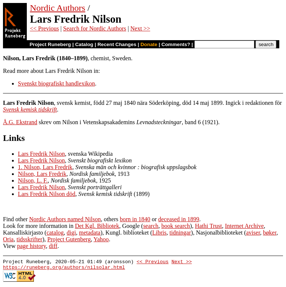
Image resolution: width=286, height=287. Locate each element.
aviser (253, 232)
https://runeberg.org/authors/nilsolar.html (64, 269)
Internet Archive (244, 226)
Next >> (140, 28)
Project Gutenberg (69, 239)
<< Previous (44, 28)
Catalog (84, 44)
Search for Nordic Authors (94, 28)
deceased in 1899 (178, 219)
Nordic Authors (57, 8)
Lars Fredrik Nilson (41, 154)
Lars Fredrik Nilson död (46, 194)
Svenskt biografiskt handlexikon (56, 83)
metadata (90, 232)
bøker (269, 232)
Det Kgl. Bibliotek (97, 226)
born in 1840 (135, 219)
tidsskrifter (29, 239)
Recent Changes (117, 44)
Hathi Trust (208, 226)
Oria (8, 239)
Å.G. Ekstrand (20, 122)
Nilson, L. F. (33, 180)
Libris (159, 232)
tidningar (180, 232)
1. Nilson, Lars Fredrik (45, 167)
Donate (148, 44)
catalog (55, 232)
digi (71, 232)
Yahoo (101, 239)
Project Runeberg (50, 44)
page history (31, 246)
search (150, 226)
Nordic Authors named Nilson (65, 219)
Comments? (176, 44)
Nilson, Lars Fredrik (42, 174)
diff (53, 246)
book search (175, 226)
